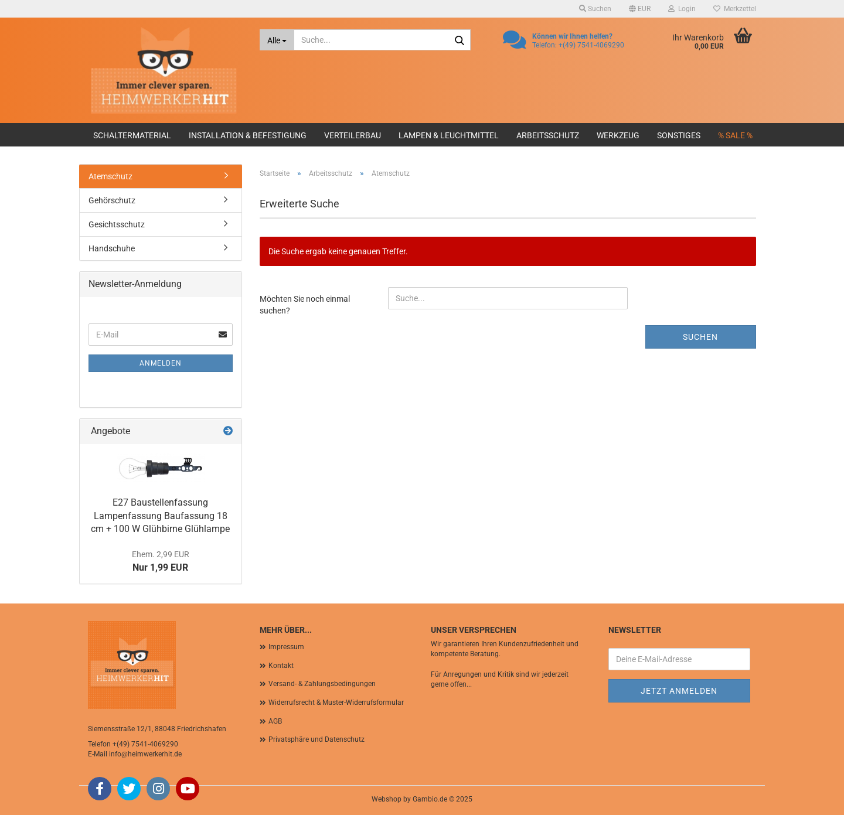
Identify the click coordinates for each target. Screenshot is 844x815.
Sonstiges (678, 135)
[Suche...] (277, 39)
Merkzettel (734, 9)
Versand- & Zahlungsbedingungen (322, 684)
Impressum (286, 647)
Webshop (386, 799)
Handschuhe (112, 248)
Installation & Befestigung (248, 135)
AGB (275, 721)
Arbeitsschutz (547, 135)
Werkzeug (618, 135)
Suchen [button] (595, 9)
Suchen (700, 337)
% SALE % (735, 135)
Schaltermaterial (132, 135)
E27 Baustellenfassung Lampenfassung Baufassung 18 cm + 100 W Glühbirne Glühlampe (160, 516)
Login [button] (682, 9)
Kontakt (281, 665)
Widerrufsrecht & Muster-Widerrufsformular (336, 702)
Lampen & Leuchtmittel (449, 135)
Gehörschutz (112, 200)
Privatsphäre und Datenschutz (316, 739)
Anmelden (160, 363)
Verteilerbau (352, 135)
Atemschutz (110, 176)
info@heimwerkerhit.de (145, 754)
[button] (639, 9)
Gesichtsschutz (117, 224)
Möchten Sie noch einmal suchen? (305, 304)
